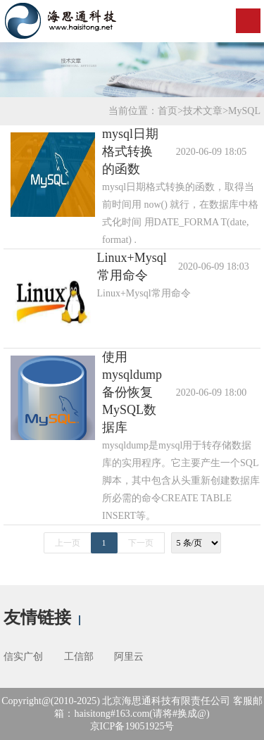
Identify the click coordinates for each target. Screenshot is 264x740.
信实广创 (23, 656)
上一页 (67, 543)
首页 (167, 111)
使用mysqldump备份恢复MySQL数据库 (132, 392)
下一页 (140, 543)
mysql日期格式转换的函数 (130, 151)
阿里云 (129, 656)
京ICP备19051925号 (132, 726)
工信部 (79, 656)
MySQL (244, 111)
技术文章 (202, 111)
